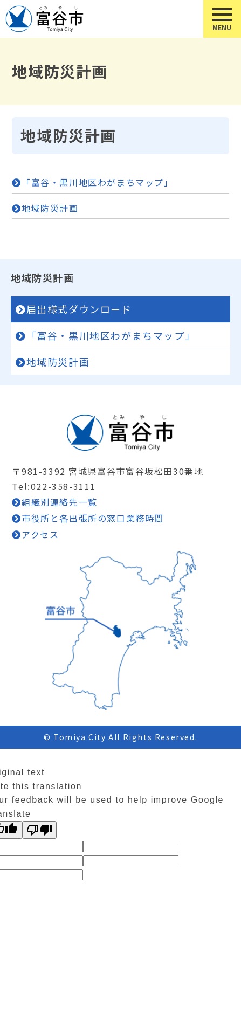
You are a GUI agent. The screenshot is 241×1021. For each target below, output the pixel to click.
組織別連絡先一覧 (60, 501)
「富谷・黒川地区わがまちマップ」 (98, 182)
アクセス (40, 534)
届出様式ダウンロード (79, 309)
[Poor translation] (39, 830)
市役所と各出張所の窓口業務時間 (93, 518)
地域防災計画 (50, 208)
